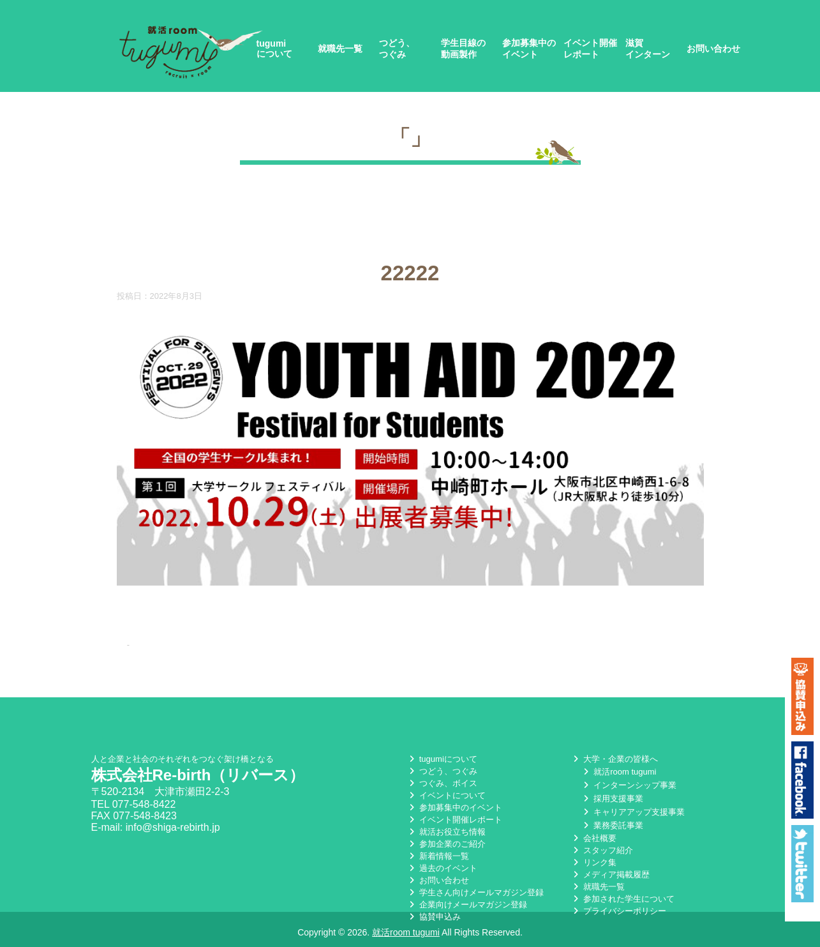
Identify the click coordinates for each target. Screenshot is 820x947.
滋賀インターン (647, 48)
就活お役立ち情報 (446, 830)
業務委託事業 (612, 823)
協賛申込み (433, 915)
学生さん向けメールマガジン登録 (475, 890)
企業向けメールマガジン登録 (466, 902)
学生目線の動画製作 (463, 48)
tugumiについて (274, 48)
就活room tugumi (618, 770)
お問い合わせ (713, 48)
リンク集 (593, 860)
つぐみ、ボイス (441, 781)
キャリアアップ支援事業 (633, 810)
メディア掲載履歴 (610, 872)
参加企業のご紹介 (446, 842)
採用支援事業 (612, 796)
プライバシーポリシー (618, 909)
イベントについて (446, 793)
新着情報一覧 (437, 854)
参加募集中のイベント (529, 48)
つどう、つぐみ (397, 48)
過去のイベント (441, 866)
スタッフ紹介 (601, 848)
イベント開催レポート (590, 48)
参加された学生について (622, 897)
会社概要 (593, 836)
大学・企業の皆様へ (614, 757)
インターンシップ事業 (628, 783)
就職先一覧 (340, 48)
